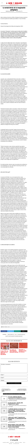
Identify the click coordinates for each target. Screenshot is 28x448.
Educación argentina (21, 334)
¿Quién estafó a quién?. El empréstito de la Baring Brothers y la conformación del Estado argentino (17, 417)
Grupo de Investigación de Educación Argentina (14, 336)
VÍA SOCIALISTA (16, 442)
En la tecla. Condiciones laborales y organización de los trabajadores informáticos (17, 396)
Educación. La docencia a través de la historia (23, 350)
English (10, 442)
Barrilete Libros (18, 441)
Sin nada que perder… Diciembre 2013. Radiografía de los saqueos (15, 402)
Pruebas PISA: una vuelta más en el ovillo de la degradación (5, 352)
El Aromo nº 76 (19, 11)
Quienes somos (6, 441)
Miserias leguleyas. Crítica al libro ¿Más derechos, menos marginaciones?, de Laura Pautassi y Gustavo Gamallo (16, 425)
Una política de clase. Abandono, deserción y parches (13, 351)
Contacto (12, 441)
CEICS (16, 334)
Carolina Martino (11, 334)
